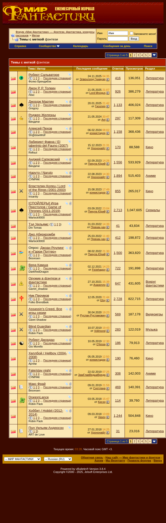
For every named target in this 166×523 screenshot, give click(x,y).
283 (118, 329)
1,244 (118, 416)
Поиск (148, 46)
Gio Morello (36, 346)
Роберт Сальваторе (44, 75)
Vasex (102, 417)
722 (118, 268)
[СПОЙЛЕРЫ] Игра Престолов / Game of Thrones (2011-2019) (45, 207)
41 (118, 226)
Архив (98, 460)
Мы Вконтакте (115, 460)
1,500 (118, 253)
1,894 (118, 176)
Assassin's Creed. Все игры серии (45, 311)
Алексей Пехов (40, 128)
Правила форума (139, 460)
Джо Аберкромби (42, 234)
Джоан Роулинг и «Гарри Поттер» (46, 249)
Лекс (32, 94)
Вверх (158, 460)
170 (118, 147)
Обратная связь (92, 457)
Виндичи (34, 121)
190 (118, 358)
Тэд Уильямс (39, 224)
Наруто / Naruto (41, 173)
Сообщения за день (116, 46)
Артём (33, 363)
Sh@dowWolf (37, 135)
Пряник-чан (98, 227)
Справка (20, 46)
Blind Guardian (40, 326)
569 (118, 314)
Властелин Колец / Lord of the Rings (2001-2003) (47, 188)
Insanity (33, 196)
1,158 (118, 132)
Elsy (103, 300)
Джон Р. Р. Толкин (42, 88)
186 (118, 343)
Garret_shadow (38, 288)
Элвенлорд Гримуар (93, 79)
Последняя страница (56, 78)
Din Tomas (35, 227)
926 (118, 91)
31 (118, 431)
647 (118, 283)
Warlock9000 (37, 217)
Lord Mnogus (97, 92)
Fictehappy (99, 269)
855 (118, 191)
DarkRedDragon (39, 271)
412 (118, 237)
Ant (103, 119)
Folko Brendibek (39, 302)
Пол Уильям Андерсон (46, 428)
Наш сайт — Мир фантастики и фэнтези (132, 457)
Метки (36, 35)
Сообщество (49, 46)
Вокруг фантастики (155, 283)
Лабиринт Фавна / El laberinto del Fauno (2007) (48, 143)
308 (118, 373)
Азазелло (99, 284)
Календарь (80, 46)
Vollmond (99, 330)
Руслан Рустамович (93, 315)
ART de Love (37, 434)
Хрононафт (98, 148)
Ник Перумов (39, 295)
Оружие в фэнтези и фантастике (44, 280)
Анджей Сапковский (44, 159)
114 (118, 400)
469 (118, 387)
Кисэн (102, 401)
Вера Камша (38, 265)
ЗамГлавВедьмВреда (92, 374)
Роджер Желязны (42, 115)
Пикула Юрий (96, 163)
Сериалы (153, 210)
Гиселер (100, 106)
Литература (155, 78)
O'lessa (100, 344)
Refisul (33, 152)
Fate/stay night (40, 370)
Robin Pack (36, 333)
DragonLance (39, 397)
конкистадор (97, 133)
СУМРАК (34, 179)
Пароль (102, 38)
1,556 (118, 162)
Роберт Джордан (42, 340)
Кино (149, 147)
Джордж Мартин (41, 101)
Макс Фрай (37, 384)
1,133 (118, 105)
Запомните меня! (143, 33)
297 (118, 118)
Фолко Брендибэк (40, 81)
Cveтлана (99, 388)
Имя (99, 33)
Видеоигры (154, 314)
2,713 (118, 210)
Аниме (151, 176)
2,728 (118, 299)
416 (118, 78)
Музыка (151, 329)
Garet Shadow (37, 319)
